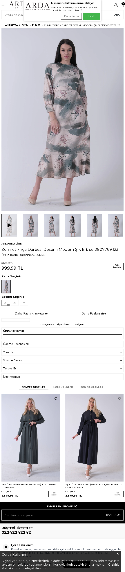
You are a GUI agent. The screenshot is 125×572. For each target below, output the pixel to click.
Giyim (24, 25)
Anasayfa (11, 25)
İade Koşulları (62, 377)
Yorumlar (62, 352)
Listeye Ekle (47, 324)
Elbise (36, 25)
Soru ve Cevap (62, 360)
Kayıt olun (113, 514)
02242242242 (16, 532)
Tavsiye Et (79, 324)
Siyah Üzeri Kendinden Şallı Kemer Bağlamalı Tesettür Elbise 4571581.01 (93, 486)
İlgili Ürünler (63, 387)
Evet (91, 16)
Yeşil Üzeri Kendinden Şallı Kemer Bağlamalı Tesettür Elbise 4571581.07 (29, 486)
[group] (62, 119)
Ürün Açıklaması (62, 330)
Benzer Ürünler (34, 387)
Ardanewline (11, 243)
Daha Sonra (71, 16)
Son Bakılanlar (91, 387)
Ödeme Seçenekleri (62, 344)
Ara (117, 14)
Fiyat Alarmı (63, 324)
